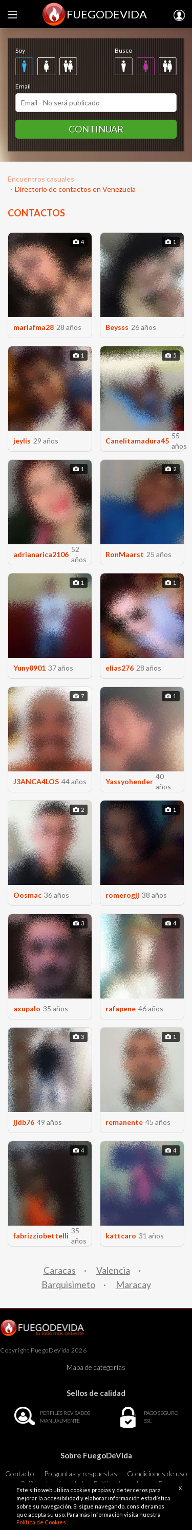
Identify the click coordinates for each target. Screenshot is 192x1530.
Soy (20, 50)
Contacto (19, 1473)
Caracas (60, 1270)
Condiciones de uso (157, 1473)
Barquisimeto (68, 1284)
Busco (123, 50)
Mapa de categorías (96, 1367)
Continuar (96, 129)
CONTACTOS (36, 212)
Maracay (133, 1284)
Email (23, 86)
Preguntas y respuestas (80, 1473)
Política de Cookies (41, 1522)
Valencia (113, 1270)
